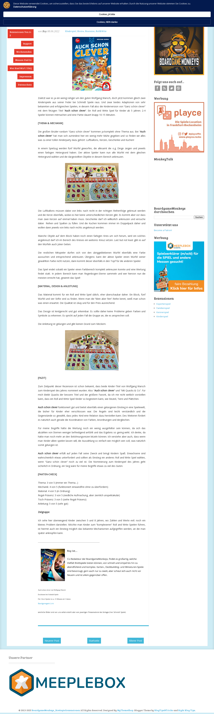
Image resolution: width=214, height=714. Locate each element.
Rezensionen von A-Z (21, 34)
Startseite (94, 640)
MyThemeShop (125, 710)
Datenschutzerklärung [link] (78, 11)
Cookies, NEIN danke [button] (168, 8)
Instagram (178, 88)
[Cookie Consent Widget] (107, 8)
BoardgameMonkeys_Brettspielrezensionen (56, 710)
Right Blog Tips (186, 710)
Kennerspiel (162, 312)
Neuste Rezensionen (21, 23)
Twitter (171, 88)
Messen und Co (23, 60)
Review (80, 31)
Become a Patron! (163, 230)
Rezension (90, 31)
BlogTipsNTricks (163, 710)
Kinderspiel (70, 31)
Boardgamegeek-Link (46, 603)
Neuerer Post (52, 640)
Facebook (157, 88)
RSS (164, 88)
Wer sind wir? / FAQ (21, 68)
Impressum (25, 76)
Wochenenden (24, 51)
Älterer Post (135, 640)
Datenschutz (25, 84)
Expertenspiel (163, 303)
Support (27, 43)
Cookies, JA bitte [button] (140, 7)
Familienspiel (163, 308)
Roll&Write (101, 31)
